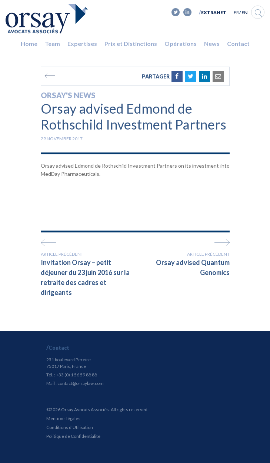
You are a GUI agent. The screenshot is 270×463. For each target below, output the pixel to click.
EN (244, 12)
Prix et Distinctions (130, 43)
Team (52, 43)
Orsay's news (68, 95)
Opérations (180, 43)
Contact (238, 43)
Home (29, 43)
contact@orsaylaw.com (80, 383)
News (212, 43)
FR (236, 12)
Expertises (82, 43)
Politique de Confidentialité (73, 436)
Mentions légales (63, 418)
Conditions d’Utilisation (69, 427)
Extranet (213, 12)
